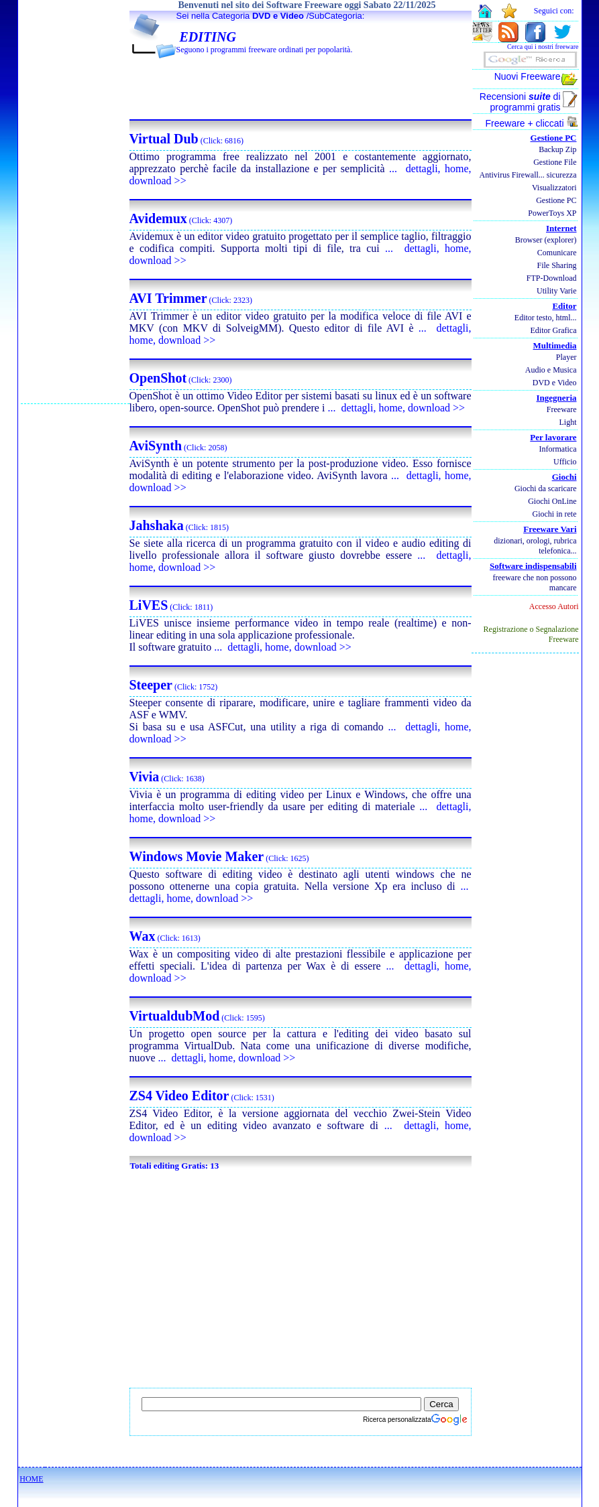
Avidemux (158, 218)
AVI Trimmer (168, 298)
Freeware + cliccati (532, 123)
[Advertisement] (75, 202)
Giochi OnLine (552, 501)
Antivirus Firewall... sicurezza (528, 175)
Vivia (144, 776)
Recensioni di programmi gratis (520, 102)
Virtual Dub (164, 138)
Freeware (562, 409)
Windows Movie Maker (196, 856)
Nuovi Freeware (527, 76)
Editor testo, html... (545, 317)
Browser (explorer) (546, 240)
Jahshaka (156, 525)
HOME (31, 1479)
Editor (564, 306)
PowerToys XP (552, 213)
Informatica (558, 449)
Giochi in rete (555, 514)
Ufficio (564, 461)
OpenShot (158, 378)
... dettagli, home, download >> (396, 407)
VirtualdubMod (174, 1015)
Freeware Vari (549, 529)
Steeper (150, 684)
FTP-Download (552, 278)
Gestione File (554, 162)
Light (568, 422)
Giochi (564, 477)
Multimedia (555, 345)
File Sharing (557, 265)
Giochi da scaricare (545, 488)
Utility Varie (556, 291)
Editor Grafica (554, 330)
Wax (142, 936)
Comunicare (557, 252)
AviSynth (155, 445)
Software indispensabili (533, 566)
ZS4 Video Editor (179, 1095)
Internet (561, 228)
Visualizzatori (554, 187)
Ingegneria (557, 398)
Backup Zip (557, 149)
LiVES (148, 605)
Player (566, 357)
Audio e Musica (551, 370)
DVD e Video (278, 16)
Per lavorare (553, 437)
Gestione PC (554, 138)
